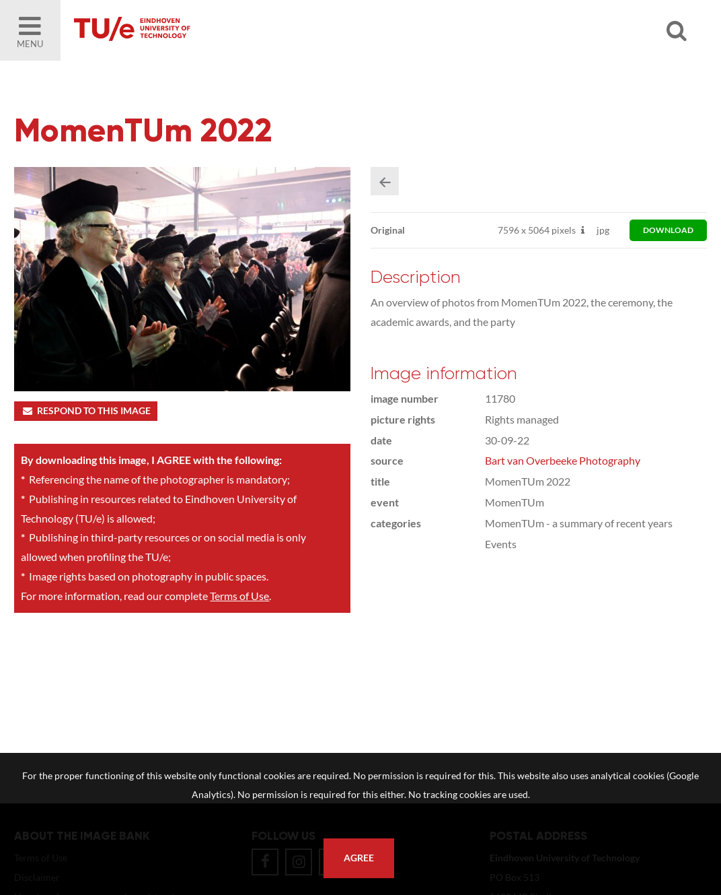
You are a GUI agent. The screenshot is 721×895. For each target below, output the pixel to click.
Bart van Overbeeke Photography (562, 460)
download (668, 230)
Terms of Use (239, 595)
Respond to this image (86, 410)
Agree (359, 858)
